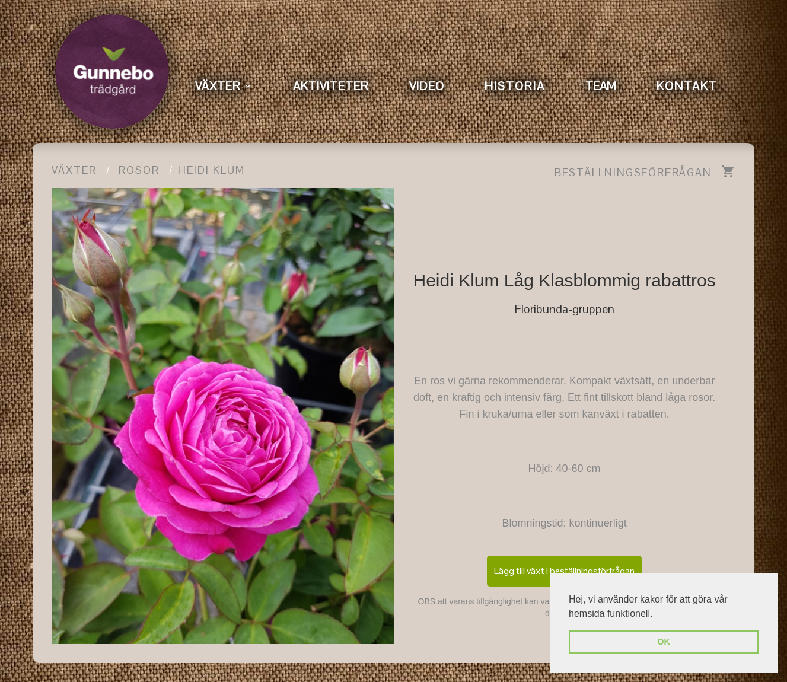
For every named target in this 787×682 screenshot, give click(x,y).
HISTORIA (515, 86)
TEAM (600, 86)
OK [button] (663, 641)
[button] (657, 614)
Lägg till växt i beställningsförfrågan (564, 571)
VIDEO (426, 86)
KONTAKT (687, 86)
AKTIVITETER (331, 86)
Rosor (139, 170)
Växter (74, 170)
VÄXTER (218, 86)
